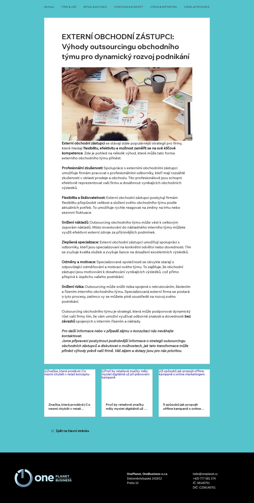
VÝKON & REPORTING (163, 6)
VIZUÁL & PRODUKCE (196, 6)
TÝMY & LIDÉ (68, 6)
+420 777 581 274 (204, 478)
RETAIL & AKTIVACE (95, 6)
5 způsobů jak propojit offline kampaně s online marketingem (182, 407)
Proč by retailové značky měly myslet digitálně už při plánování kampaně (127, 407)
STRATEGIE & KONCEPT (128, 6)
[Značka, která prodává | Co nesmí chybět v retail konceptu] (69, 383)
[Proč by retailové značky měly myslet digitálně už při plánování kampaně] (127, 383)
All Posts (49, 6)
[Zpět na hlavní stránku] (70, 431)
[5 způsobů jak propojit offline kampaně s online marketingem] (184, 383)
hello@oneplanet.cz (205, 473)
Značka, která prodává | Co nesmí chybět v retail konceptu (69, 407)
